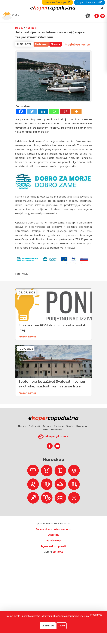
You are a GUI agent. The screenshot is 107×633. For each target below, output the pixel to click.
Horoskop (56, 429)
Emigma (58, 552)
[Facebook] (21, 111)
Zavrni (61, 625)
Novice (55, 44)
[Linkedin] (43, 111)
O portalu (53, 534)
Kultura (47, 426)
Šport (69, 426)
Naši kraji (31, 27)
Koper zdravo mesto (89, 2)
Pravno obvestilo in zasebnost (54, 529)
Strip (45, 429)
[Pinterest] (65, 111)
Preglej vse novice (77, 44)
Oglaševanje (53, 540)
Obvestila (81, 426)
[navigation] (53, 11)
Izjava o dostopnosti (53, 546)
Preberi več (96, 614)
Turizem (59, 426)
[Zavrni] (103, 621)
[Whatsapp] (54, 111)
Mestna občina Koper (57, 2)
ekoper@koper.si (57, 436)
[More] (76, 111)
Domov (19, 27)
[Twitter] (32, 111)
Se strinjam (48, 625)
